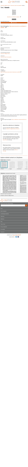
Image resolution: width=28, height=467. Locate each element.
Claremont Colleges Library (5, 5)
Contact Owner (14, 22)
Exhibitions (2, 219)
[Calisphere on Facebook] (18, 237)
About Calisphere (3, 211)
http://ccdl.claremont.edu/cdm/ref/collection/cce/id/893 (10, 72)
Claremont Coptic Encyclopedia (16, 5)
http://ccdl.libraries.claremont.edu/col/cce (19, 119)
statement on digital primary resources (12, 128)
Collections (2, 216)
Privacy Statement (4, 226)
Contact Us (2, 232)
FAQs (1, 221)
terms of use (5, 139)
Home (2, 208)
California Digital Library (16, 235)
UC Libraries (19, 234)
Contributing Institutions (5, 213)
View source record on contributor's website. (13, 26)
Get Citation (14, 19)
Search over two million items (7, 203)
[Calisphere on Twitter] (16, 237)
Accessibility (3, 229)
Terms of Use (3, 224)
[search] (26, 2)
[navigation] (1, 2)
